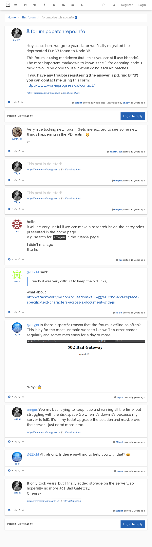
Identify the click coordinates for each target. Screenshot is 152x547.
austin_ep (17, 138)
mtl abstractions (71, 93)
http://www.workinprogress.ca (43, 93)
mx (17, 231)
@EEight (33, 272)
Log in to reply (133, 116)
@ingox (32, 410)
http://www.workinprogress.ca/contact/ (61, 85)
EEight (16, 39)
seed (17, 281)
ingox (17, 334)
